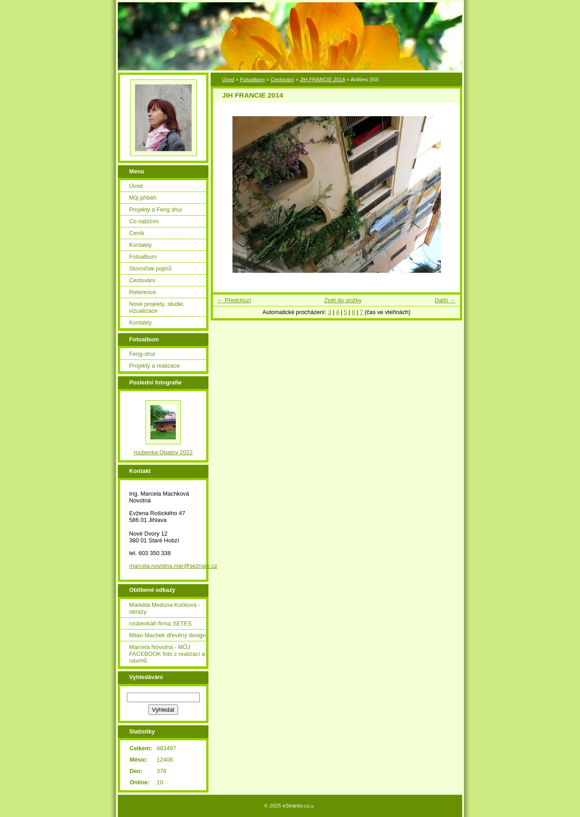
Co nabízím (144, 221)
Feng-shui (142, 353)
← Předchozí (234, 300)
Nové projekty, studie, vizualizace (156, 307)
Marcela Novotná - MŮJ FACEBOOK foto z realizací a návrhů (167, 654)
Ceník (136, 233)
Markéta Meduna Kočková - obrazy (164, 608)
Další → (445, 300)
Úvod (228, 79)
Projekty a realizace (154, 365)
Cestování (282, 79)
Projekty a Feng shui (155, 209)
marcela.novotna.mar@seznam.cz (173, 565)
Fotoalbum (252, 79)
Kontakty (140, 244)
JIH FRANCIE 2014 (322, 79)
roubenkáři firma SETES (160, 623)
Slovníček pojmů (150, 268)
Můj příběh (142, 197)
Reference (142, 292)
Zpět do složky (343, 300)
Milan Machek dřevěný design (167, 635)
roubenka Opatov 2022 (163, 452)
